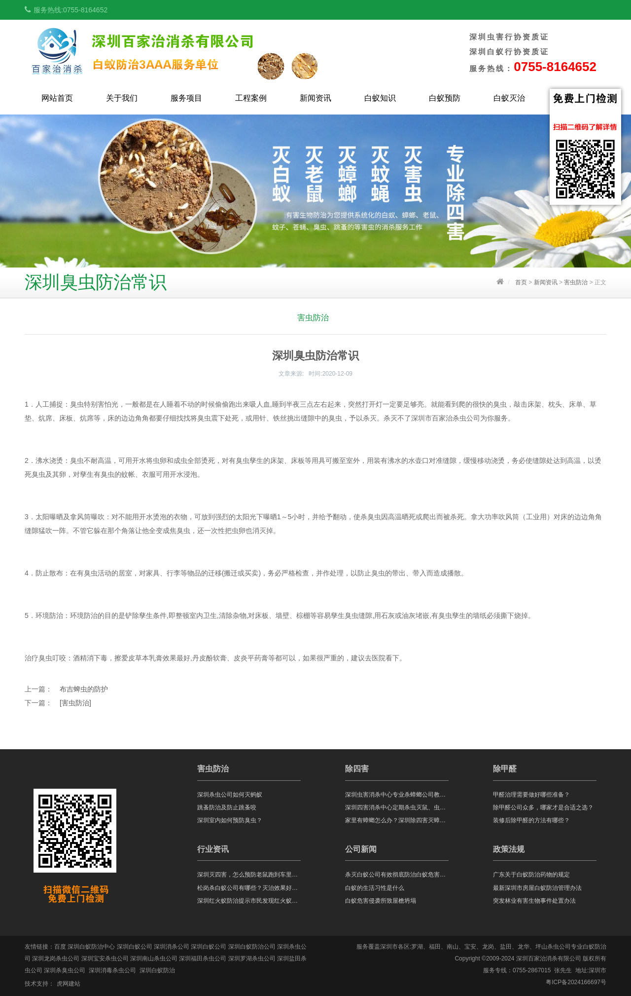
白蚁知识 (380, 98)
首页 (521, 282)
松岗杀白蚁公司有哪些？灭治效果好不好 (249, 887)
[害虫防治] (75, 703)
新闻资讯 (315, 98)
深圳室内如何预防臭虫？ (229, 820)
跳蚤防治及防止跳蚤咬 (226, 807)
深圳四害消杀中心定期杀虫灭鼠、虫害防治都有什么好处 (397, 807)
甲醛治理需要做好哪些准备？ (531, 794)
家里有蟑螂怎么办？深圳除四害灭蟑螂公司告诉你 (397, 820)
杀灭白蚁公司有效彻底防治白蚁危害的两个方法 (397, 874)
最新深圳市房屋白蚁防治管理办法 (537, 887)
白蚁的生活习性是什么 (374, 887)
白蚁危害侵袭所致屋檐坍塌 (380, 900)
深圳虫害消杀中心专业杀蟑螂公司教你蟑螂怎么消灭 (397, 794)
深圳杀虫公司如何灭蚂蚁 (229, 794)
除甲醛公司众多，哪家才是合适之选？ (543, 807)
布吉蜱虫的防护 (84, 689)
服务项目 (186, 98)
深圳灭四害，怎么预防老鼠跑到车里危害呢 (249, 874)
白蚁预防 (444, 98)
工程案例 (251, 98)
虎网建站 (68, 983)
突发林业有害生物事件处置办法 (534, 900)
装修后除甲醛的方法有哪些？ (531, 820)
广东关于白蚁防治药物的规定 (531, 874)
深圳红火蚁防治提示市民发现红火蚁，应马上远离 (249, 900)
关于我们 (122, 98)
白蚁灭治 (509, 98)
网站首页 (57, 98)
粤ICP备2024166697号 (576, 982)
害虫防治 (576, 282)
